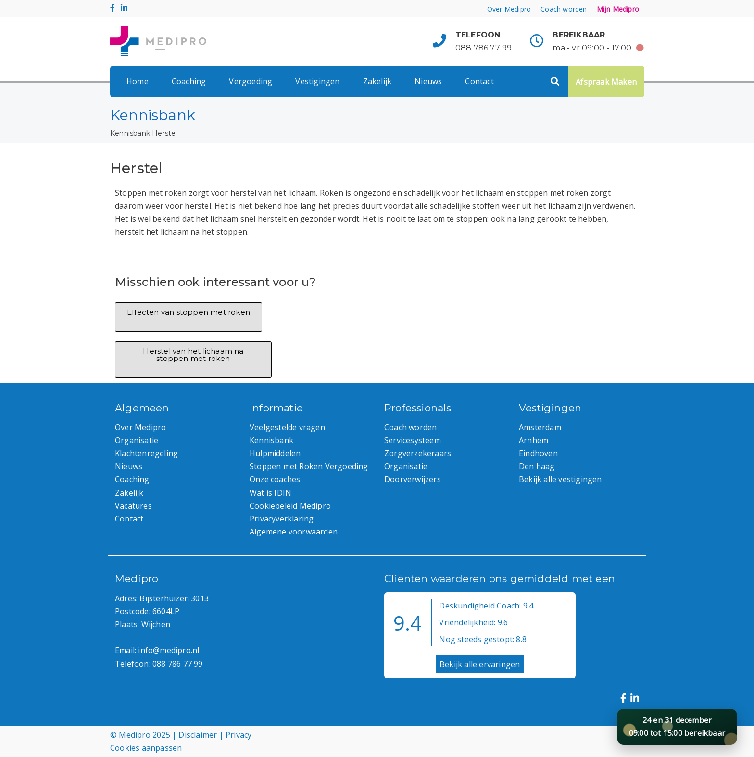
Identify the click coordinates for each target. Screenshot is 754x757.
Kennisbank (130, 133)
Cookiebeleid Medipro (290, 505)
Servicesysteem (412, 440)
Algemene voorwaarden (294, 531)
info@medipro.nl (168, 650)
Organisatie (136, 440)
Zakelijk (377, 81)
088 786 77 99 (483, 47)
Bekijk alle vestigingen (560, 479)
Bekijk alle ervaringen (480, 664)
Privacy (238, 735)
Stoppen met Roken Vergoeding (309, 466)
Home (137, 81)
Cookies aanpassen (146, 748)
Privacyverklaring (282, 518)
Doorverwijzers (412, 479)
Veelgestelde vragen (287, 427)
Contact (479, 81)
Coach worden (563, 8)
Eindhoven (538, 453)
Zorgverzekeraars (417, 453)
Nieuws (428, 81)
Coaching (189, 81)
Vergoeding (250, 81)
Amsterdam (540, 427)
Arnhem (533, 440)
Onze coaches (275, 479)
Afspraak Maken (606, 81)
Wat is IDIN (270, 492)
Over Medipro (509, 8)
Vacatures (133, 505)
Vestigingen (317, 81)
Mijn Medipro (618, 8)
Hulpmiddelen (275, 453)
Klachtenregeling (146, 453)
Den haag (537, 466)
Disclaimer (197, 735)
